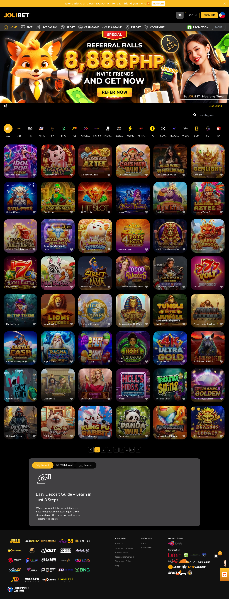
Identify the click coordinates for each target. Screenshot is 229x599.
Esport (133, 27)
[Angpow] (220, 562)
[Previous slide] (8, 66)
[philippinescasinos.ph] (18, 589)
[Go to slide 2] (111, 97)
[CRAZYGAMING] (85, 130)
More (218, 27)
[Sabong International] (189, 572)
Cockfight (154, 27)
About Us (118, 543)
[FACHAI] (41, 130)
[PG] (30, 130)
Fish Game (112, 27)
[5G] (207, 130)
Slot (26, 27)
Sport (68, 27)
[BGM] (196, 130)
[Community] (180, 15)
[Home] (17, 15)
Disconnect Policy (122, 561)
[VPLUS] (185, 130)
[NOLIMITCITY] (130, 130)
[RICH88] (96, 130)
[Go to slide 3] (114, 97)
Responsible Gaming (124, 556)
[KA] (218, 130)
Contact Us (146, 547)
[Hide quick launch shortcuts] (216, 556)
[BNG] (63, 130)
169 (132, 449)
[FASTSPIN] (141, 130)
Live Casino (46, 27)
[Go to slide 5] (122, 97)
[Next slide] (220, 66)
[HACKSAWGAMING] (107, 130)
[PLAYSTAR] (174, 130)
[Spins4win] (177, 572)
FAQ (143, 543)
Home (10, 27)
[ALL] (8, 130)
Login (192, 15)
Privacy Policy (121, 552)
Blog (116, 565)
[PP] (52, 130)
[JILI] (19, 130)
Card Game (88, 27)
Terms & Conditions (123, 548)
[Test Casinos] (197, 567)
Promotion (197, 27)
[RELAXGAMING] (163, 130)
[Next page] (138, 449)
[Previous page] (91, 449)
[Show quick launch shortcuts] (220, 553)
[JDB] (74, 130)
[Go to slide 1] (107, 97)
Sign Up (209, 15)
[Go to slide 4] (118, 97)
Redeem (158, 3)
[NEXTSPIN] (118, 130)
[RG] (152, 130)
